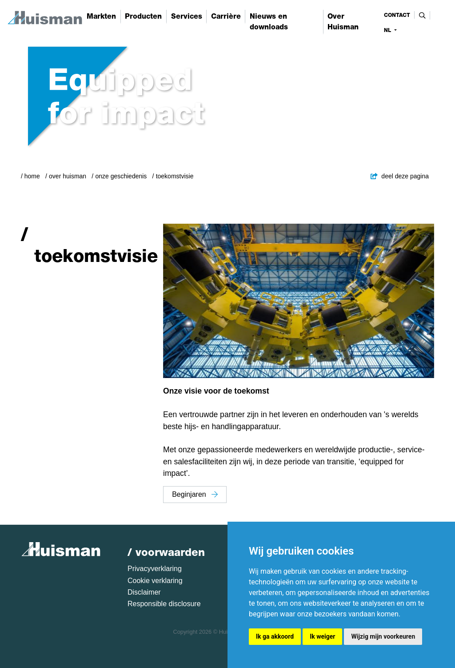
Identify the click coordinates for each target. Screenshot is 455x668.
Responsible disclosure (164, 604)
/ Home (30, 176)
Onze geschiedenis (121, 176)
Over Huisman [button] (343, 21)
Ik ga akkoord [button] (275, 636)
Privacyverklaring (155, 568)
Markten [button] (101, 16)
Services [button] (186, 16)
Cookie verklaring (155, 580)
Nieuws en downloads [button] (269, 21)
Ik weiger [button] (322, 636)
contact (397, 15)
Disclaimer (144, 592)
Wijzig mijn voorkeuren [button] (383, 636)
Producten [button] (143, 16)
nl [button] (388, 30)
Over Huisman (67, 176)
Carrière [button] (226, 16)
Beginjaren (195, 494)
